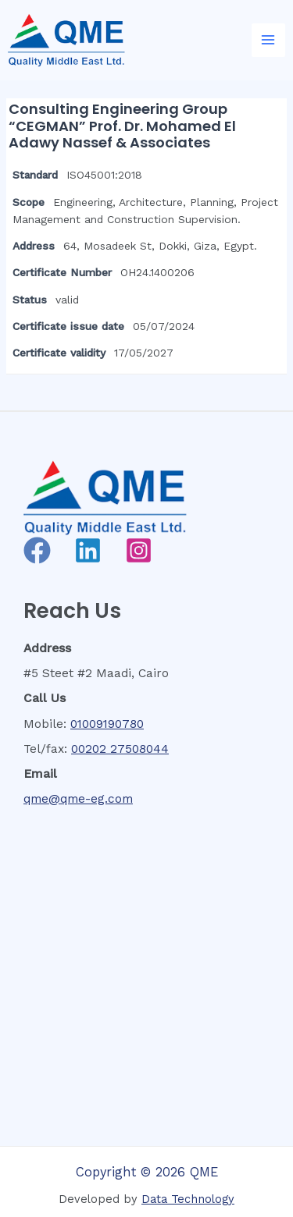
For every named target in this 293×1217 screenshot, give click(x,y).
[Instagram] (138, 550)
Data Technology (187, 1199)
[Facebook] (37, 550)
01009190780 (107, 724)
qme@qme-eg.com (78, 799)
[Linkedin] (88, 550)
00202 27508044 (120, 749)
